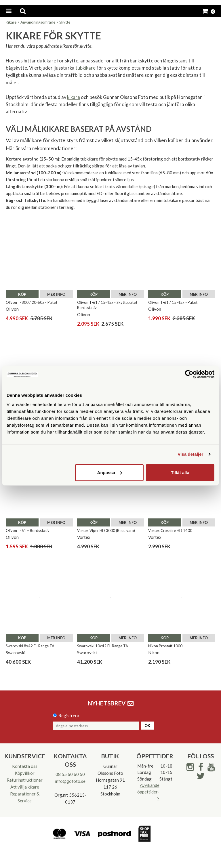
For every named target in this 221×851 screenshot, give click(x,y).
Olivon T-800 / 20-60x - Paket (31, 302)
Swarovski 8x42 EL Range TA (30, 646)
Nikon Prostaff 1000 (165, 646)
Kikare (11, 22)
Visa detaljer (190, 454)
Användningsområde (37, 22)
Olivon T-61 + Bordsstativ (27, 530)
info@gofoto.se (70, 781)
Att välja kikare (24, 786)
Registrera (68, 715)
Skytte (64, 22)
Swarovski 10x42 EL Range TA (102, 646)
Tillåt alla (180, 472)
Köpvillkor (25, 773)
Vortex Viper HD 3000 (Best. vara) (106, 530)
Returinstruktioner (25, 780)
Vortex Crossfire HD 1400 (170, 530)
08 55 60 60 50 (70, 774)
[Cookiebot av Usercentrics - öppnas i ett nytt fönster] (189, 374)
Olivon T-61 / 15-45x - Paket (172, 302)
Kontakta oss (24, 766)
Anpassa (109, 472)
